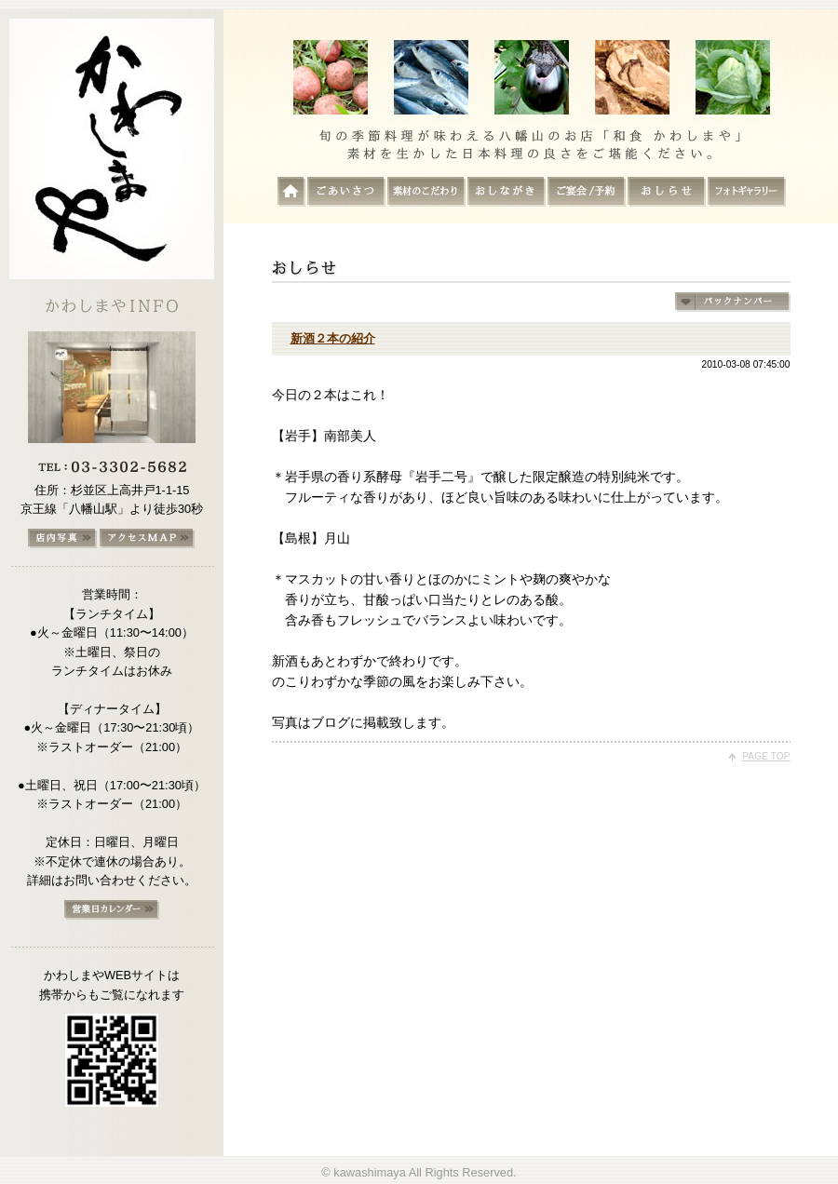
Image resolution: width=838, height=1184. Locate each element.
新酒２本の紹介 (333, 338)
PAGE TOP (766, 756)
